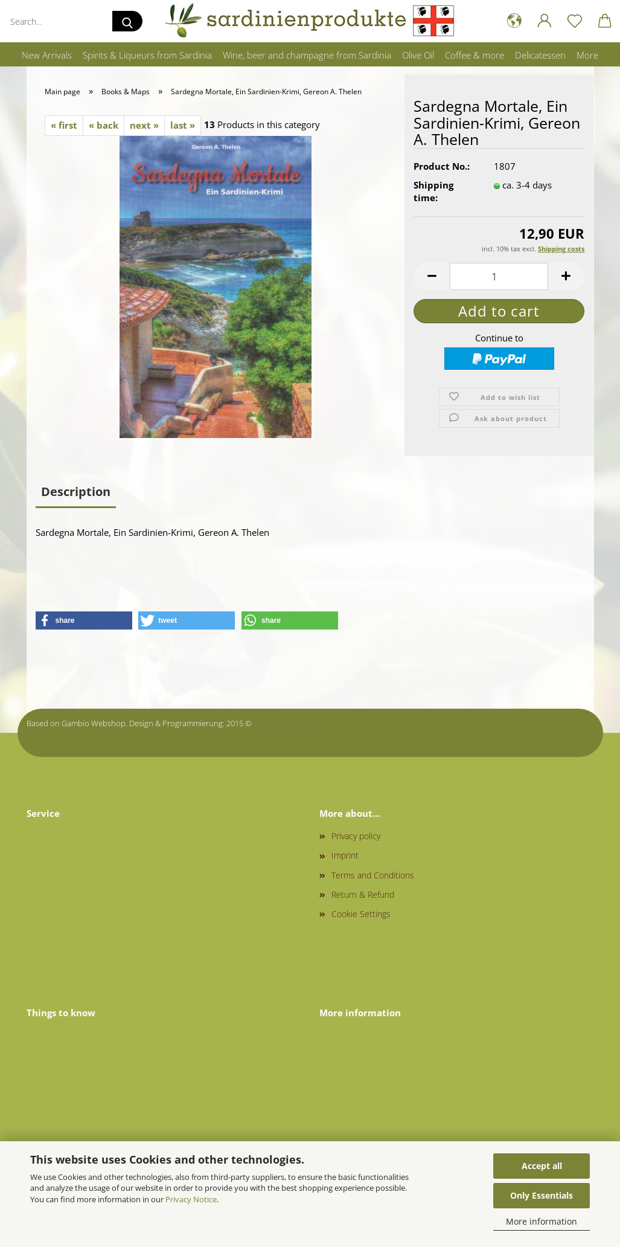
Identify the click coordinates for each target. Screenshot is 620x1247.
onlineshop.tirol (282, 723)
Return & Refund (362, 894)
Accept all (542, 1165)
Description (75, 491)
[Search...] (127, 21)
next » (144, 125)
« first (64, 125)
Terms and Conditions (372, 875)
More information (541, 1221)
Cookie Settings (361, 914)
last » (182, 125)
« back (103, 125)
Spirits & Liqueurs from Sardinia (147, 55)
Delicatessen (540, 55)
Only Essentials (541, 1195)
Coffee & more (474, 55)
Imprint (345, 855)
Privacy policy (355, 836)
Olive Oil (418, 55)
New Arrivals (47, 55)
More (587, 55)
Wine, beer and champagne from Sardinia (307, 55)
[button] (514, 21)
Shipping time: (433, 191)
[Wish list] (575, 21)
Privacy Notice (191, 1199)
